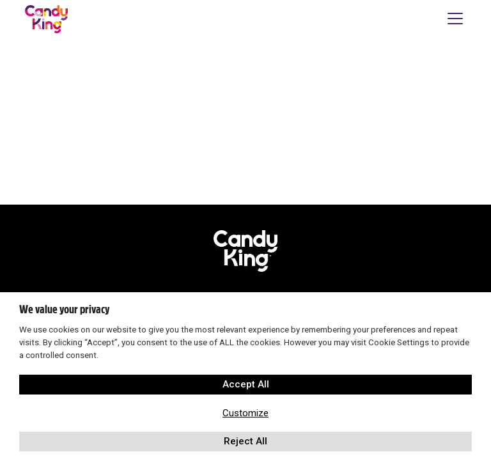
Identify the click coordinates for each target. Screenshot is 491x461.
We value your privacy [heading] (64, 309)
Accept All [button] (245, 384)
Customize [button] (245, 413)
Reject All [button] (245, 441)
